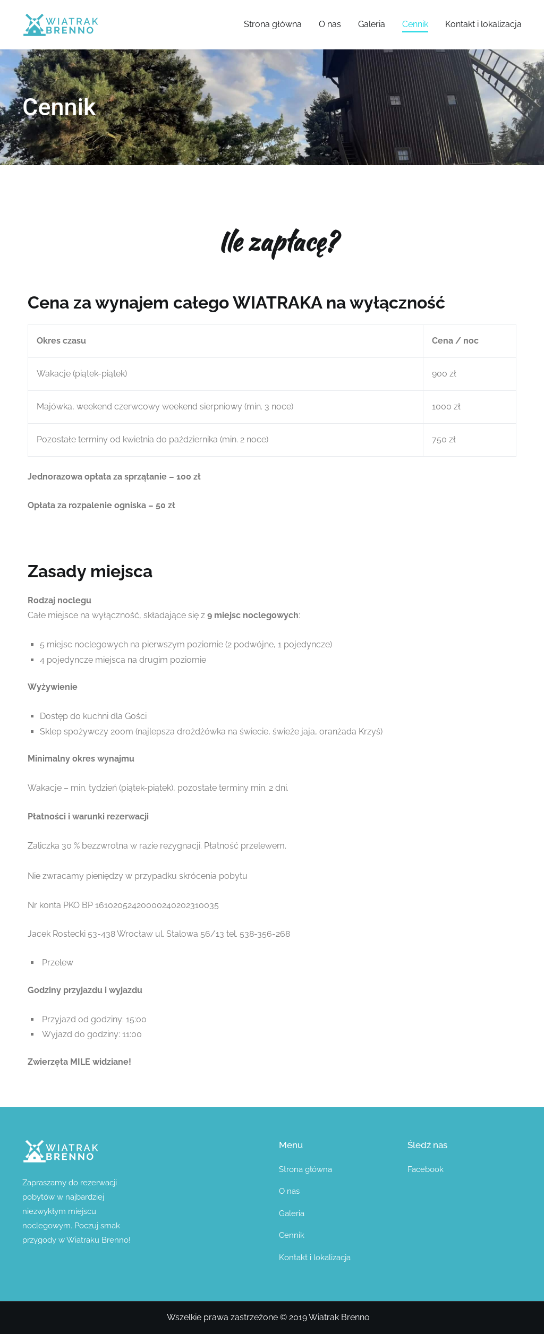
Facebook (425, 1169)
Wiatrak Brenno (339, 1317)
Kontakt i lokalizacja (483, 24)
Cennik (415, 24)
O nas (330, 24)
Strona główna (273, 24)
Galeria (371, 24)
